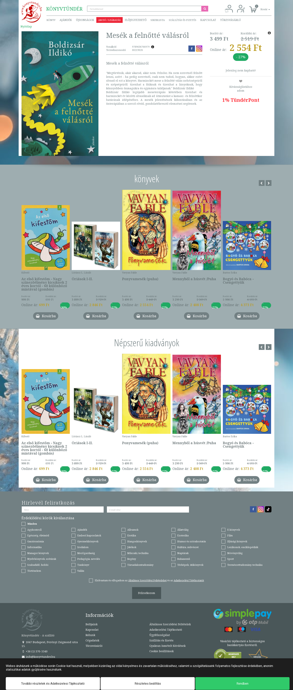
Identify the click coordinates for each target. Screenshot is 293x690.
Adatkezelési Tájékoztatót (189, 580)
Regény (131, 559)
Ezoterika (183, 535)
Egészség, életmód (38, 535)
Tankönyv (83, 565)
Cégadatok (92, 640)
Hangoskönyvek (137, 541)
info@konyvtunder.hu (38, 657)
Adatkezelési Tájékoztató (165, 629)
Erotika (131, 535)
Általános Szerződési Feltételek (170, 624)
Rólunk (90, 635)
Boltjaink (91, 624)
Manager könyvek (38, 553)
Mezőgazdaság (86, 553)
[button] (260, 7)
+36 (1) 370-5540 (34, 651)
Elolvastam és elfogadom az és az (149, 580)
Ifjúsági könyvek (237, 541)
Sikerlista (158, 20)
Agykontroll (34, 529)
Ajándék (66, 20)
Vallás (80, 570)
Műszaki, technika (137, 553)
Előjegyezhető (135, 20)
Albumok (132, 529)
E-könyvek (233, 529)
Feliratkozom (146, 593)
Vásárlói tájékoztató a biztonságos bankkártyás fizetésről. (242, 643)
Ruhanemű (183, 559)
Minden (32, 523)
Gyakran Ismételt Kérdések (167, 646)
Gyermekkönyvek (87, 541)
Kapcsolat (208, 20)
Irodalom (82, 547)
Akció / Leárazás (109, 20)
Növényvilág (235, 553)
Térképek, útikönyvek (190, 565)
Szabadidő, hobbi (37, 565)
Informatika (34, 547)
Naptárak (183, 553)
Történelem (34, 570)
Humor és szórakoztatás (191, 541)
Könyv (51, 20)
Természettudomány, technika (244, 565)
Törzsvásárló (230, 20)
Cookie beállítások (161, 651)
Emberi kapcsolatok (89, 535)
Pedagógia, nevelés (88, 559)
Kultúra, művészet (188, 547)
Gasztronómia (35, 541)
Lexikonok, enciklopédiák (242, 547)
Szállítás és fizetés (182, 20)
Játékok (131, 547)
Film (230, 535)
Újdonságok (85, 20)
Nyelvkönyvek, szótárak (41, 559)
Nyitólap (26, 26)
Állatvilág (183, 529)
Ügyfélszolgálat (159, 635)
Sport (230, 559)
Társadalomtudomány (140, 565)
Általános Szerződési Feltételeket (147, 580)
